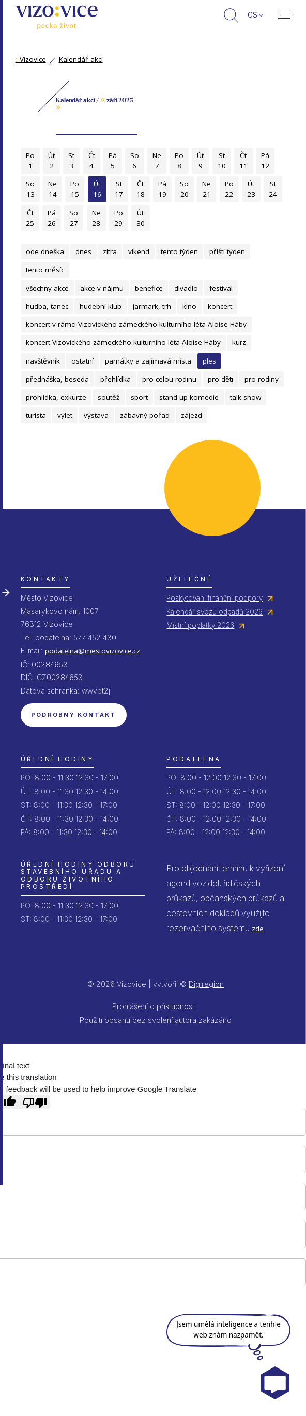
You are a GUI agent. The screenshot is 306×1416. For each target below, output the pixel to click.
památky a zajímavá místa (148, 361)
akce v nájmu (102, 288)
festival (221, 288)
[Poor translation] (34, 1101)
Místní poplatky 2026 (200, 625)
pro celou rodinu (169, 379)
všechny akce (47, 288)
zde (258, 928)
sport (139, 397)
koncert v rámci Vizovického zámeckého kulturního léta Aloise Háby (136, 324)
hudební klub (100, 306)
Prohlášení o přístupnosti (154, 1006)
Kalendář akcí (81, 59)
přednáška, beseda (57, 379)
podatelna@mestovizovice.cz (92, 650)
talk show (245, 397)
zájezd (191, 415)
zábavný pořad (145, 415)
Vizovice (31, 59)
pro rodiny (261, 379)
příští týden (227, 251)
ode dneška (45, 251)
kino (189, 306)
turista (36, 415)
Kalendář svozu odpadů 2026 (214, 612)
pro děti (220, 379)
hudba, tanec (47, 306)
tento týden (179, 251)
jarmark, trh (152, 306)
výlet (64, 415)
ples (209, 361)
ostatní (82, 361)
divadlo (186, 288)
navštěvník (43, 361)
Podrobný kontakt (73, 714)
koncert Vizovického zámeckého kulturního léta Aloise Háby (123, 342)
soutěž (108, 397)
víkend (138, 251)
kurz (239, 342)
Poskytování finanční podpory (214, 598)
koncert (220, 306)
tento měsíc (45, 269)
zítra (110, 251)
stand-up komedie (189, 397)
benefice (149, 288)
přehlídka (115, 379)
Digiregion (206, 984)
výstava (96, 415)
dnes (83, 251)
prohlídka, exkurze (56, 397)
